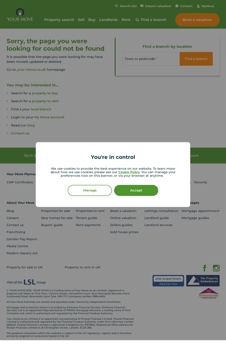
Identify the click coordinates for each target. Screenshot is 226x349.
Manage (90, 190)
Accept (136, 190)
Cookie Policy (129, 172)
